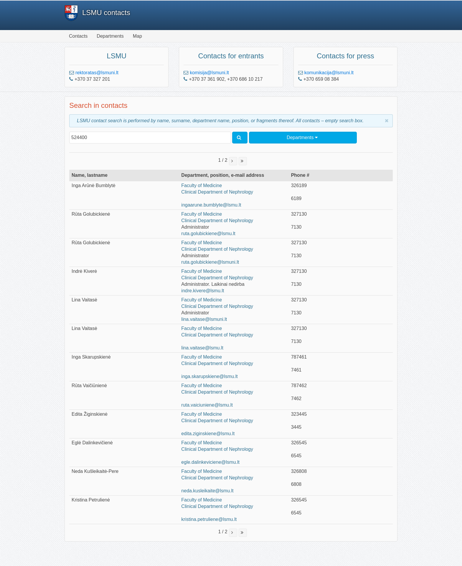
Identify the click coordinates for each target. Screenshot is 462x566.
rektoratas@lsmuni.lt (96, 72)
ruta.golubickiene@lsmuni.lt (210, 262)
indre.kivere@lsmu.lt (202, 290)
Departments (110, 36)
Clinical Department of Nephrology (217, 191)
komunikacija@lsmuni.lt (329, 72)
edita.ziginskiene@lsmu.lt (208, 433)
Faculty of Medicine (201, 185)
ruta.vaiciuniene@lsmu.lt (207, 404)
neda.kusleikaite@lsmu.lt (207, 490)
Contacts (78, 36)
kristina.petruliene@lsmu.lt (209, 519)
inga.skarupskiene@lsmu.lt (209, 376)
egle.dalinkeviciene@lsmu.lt (210, 462)
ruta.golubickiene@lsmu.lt (208, 233)
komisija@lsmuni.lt (209, 72)
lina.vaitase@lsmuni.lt (204, 319)
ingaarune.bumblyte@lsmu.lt (211, 204)
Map (137, 36)
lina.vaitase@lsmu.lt (202, 347)
